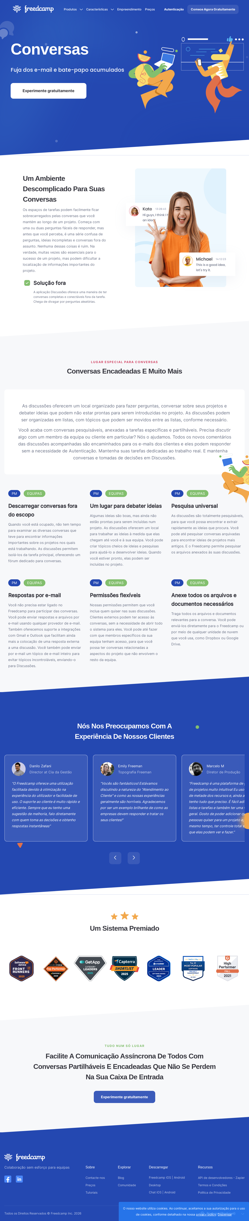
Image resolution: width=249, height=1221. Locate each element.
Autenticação (174, 9)
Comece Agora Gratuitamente (213, 9)
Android (179, 1177)
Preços (150, 9)
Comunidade (127, 1185)
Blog (121, 1177)
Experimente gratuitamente (48, 90)
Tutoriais (91, 1192)
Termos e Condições (212, 1185)
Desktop (155, 1185)
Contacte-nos (95, 1177)
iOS (168, 1177)
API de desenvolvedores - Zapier (221, 1177)
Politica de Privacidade (214, 1192)
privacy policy (206, 1214)
